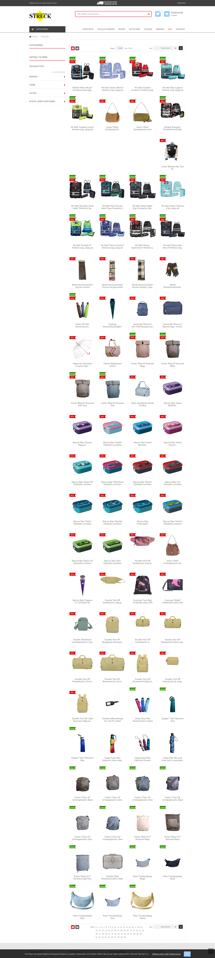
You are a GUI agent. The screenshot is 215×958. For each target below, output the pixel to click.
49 (138, 893)
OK (187, 954)
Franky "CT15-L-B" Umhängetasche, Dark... (142, 758)
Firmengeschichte (80, 922)
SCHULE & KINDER (105, 29)
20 (97, 890)
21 (100, 890)
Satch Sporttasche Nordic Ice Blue (172, 364)
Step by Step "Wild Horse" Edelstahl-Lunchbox (142, 443)
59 (122, 896)
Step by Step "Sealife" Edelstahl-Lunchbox (142, 404)
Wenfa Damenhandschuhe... (82, 285)
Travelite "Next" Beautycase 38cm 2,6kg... (142, 837)
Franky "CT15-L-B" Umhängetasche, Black (112, 758)
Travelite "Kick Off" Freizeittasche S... (173, 601)
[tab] (47, 76)
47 (131, 893)
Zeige (112, 48)
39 (106, 893)
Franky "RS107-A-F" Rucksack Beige (172, 797)
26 (115, 890)
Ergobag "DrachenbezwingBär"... (143, 285)
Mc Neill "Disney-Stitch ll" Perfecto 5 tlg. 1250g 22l (112, 89)
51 (96, 896)
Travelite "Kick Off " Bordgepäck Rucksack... (142, 601)
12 (121, 887)
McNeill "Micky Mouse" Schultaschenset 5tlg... (82, 89)
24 (109, 890)
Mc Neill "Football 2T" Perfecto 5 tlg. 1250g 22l (112, 207)
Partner (75, 932)
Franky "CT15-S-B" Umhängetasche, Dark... (112, 797)
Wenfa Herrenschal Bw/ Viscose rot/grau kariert (142, 246)
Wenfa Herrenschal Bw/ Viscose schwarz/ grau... (172, 246)
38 (103, 893)
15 (130, 887)
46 (128, 893)
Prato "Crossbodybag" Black (82, 876)
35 (143, 890)
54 (106, 896)
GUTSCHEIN (134, 29)
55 (109, 896)
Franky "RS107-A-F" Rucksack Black (82, 837)
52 (99, 896)
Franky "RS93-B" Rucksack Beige (172, 325)
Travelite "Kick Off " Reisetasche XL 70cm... (143, 640)
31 (131, 890)
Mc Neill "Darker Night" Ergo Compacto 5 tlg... (173, 167)
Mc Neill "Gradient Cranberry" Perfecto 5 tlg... (142, 89)
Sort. (151, 48)
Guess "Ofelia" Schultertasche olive (143, 128)
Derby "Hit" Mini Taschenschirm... (112, 285)
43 (119, 893)
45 (125, 893)
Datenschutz (157, 927)
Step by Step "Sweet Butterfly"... (82, 404)
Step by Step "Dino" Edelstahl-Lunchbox (143, 522)
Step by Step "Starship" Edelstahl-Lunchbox (143, 482)
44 (122, 893)
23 (106, 890)
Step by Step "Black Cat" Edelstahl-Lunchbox (112, 522)
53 (103, 896)
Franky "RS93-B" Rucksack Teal (142, 364)
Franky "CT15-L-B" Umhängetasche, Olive (173, 758)
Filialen (75, 927)
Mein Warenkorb (38, 927)
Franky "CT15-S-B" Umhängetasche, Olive (143, 797)
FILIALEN (148, 29)
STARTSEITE (88, 29)
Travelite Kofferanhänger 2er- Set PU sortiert (142, 679)
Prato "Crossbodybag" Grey (142, 876)
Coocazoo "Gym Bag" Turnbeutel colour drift (173, 561)
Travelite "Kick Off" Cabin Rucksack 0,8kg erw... (112, 679)
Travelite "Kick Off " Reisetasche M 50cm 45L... (82, 640)
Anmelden (181, 3)
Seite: (92, 886)
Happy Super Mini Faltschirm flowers (173, 719)
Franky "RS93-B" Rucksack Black (82, 364)
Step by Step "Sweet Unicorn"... (82, 443)
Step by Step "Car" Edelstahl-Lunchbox (82, 482)
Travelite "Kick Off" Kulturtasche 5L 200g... (82, 679)
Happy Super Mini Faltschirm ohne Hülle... (142, 719)
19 (141, 887)
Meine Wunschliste (39, 922)
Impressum (157, 922)
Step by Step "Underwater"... (172, 482)
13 (124, 887)
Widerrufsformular (120, 932)
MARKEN (160, 29)
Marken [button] (33, 77)
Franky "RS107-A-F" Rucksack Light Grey (113, 837)
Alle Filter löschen (59, 72)
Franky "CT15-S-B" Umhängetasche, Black (82, 797)
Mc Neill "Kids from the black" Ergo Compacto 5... (142, 167)
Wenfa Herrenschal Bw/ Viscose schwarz (112, 246)
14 (127, 887)
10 (115, 887)
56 (112, 896)
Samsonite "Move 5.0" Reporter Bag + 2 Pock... (82, 325)
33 (137, 890)
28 (121, 890)
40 (109, 893)
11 (118, 887)
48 (134, 893)
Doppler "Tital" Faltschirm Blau (112, 719)
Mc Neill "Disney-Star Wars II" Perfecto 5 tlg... (82, 246)
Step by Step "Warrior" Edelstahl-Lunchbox (172, 443)
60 (125, 896)
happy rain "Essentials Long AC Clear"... (112, 325)
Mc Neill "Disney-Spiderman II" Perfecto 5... (173, 207)
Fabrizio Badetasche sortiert (143, 325)
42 (115, 893)
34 (140, 890)
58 (118, 896)
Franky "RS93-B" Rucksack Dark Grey (112, 364)
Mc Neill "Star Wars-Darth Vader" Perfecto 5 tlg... (112, 167)
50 (141, 893)
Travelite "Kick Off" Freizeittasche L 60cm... (112, 640)
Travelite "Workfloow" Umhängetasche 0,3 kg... (112, 601)
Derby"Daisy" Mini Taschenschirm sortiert (173, 679)
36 (97, 893)
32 (134, 890)
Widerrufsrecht (118, 927)
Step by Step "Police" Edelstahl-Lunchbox (112, 482)
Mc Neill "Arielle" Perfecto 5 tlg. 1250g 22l (82, 207)
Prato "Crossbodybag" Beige (172, 837)
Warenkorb (178, 14)
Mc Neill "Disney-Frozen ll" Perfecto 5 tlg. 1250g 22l (142, 207)
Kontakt (75, 918)
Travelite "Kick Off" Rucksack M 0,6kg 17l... (173, 640)
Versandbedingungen (121, 922)
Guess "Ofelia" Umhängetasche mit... (82, 561)
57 (115, 896)
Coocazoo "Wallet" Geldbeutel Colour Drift (82, 601)
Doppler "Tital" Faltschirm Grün (82, 719)
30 (128, 890)
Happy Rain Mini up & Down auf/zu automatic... (82, 758)
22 (103, 890)
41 (113, 893)
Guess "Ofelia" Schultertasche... (112, 128)
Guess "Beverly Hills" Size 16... (82, 167)
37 (100, 893)
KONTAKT (180, 29)
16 (133, 887)
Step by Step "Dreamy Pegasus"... (112, 404)
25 (112, 890)
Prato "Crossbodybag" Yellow (172, 876)
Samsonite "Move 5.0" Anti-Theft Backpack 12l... (173, 285)
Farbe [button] (32, 85)
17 (135, 887)
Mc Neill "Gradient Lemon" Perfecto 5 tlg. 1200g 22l (82, 128)
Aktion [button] (32, 93)
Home (35, 37)
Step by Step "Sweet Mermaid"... (173, 404)
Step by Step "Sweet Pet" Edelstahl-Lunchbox (112, 443)
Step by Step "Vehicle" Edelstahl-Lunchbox (82, 522)
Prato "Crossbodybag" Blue (112, 876)
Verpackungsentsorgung (123, 918)
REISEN (121, 29)
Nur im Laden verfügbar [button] (42, 101)
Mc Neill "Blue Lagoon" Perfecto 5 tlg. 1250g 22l (172, 89)
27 (118, 890)
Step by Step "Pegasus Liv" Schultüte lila (112, 561)
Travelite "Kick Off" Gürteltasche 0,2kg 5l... (173, 522)
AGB (154, 918)
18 (138, 887)
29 (124, 890)
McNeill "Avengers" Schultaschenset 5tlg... (173, 128)
